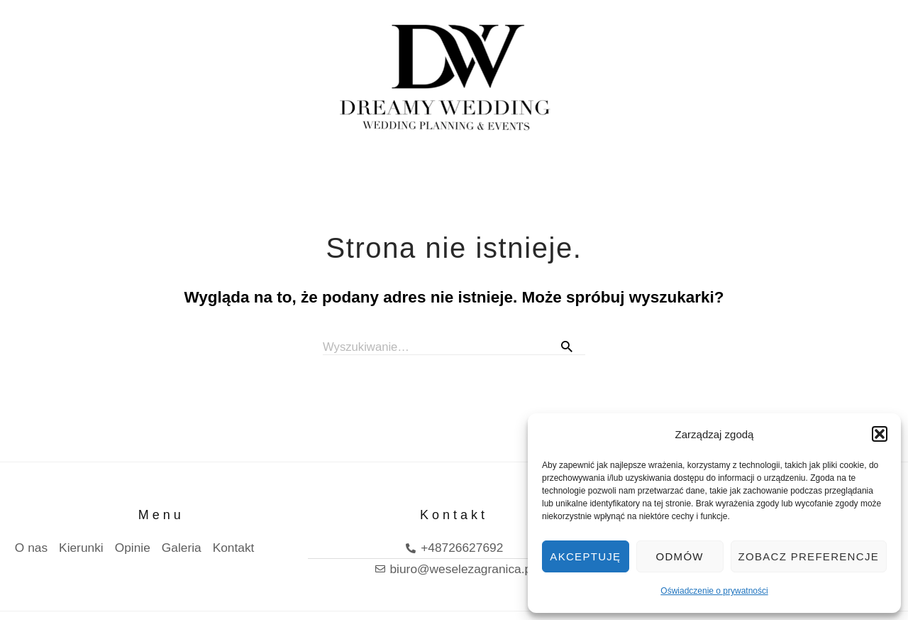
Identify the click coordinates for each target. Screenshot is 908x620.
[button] (880, 434)
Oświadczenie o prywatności (714, 591)
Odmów (680, 556)
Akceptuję (585, 556)
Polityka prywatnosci (73, 599)
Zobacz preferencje (808, 556)
